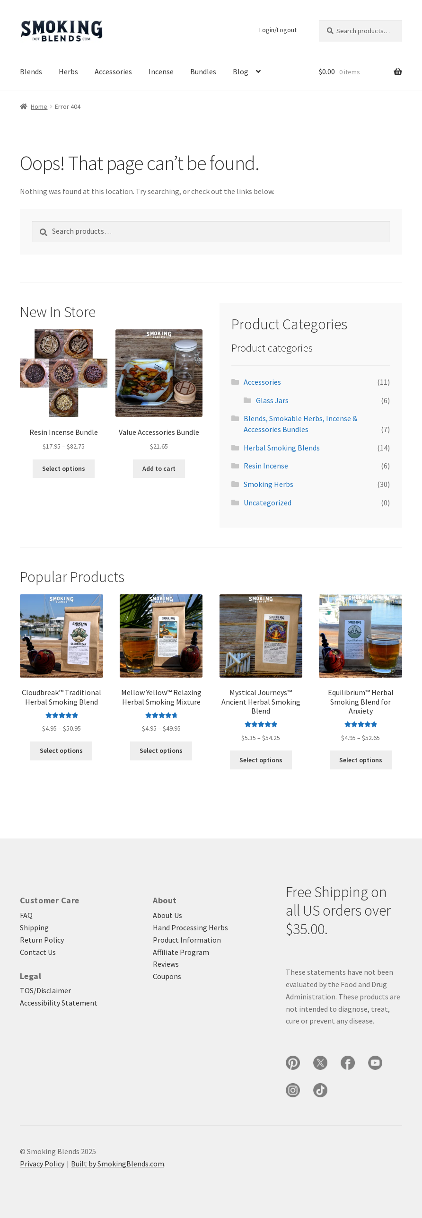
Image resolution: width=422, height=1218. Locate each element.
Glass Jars (272, 400)
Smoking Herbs (268, 484)
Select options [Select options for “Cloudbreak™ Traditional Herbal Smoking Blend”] (61, 750)
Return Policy (42, 939)
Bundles (203, 71)
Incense (161, 71)
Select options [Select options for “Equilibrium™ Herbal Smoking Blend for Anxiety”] (360, 760)
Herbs (68, 71)
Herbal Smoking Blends (282, 447)
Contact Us (38, 952)
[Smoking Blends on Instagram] (293, 1090)
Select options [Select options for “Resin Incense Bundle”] (63, 468)
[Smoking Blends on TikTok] (320, 1090)
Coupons (167, 976)
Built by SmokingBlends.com (117, 1163)
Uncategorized (267, 502)
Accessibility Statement (58, 1002)
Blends (31, 71)
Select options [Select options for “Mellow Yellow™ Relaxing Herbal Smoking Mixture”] (161, 750)
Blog (240, 71)
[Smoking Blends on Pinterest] (293, 1063)
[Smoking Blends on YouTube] (375, 1063)
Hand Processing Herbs (190, 927)
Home (39, 106)
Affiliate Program (181, 952)
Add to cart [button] (159, 468)
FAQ (26, 915)
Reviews (166, 964)
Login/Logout (278, 30)
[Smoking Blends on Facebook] (348, 1063)
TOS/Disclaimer (45, 990)
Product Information (187, 939)
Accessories (113, 71)
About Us (167, 915)
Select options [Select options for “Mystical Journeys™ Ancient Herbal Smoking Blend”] (260, 760)
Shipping (34, 927)
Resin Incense (266, 465)
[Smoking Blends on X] (320, 1063)
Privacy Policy (42, 1163)
